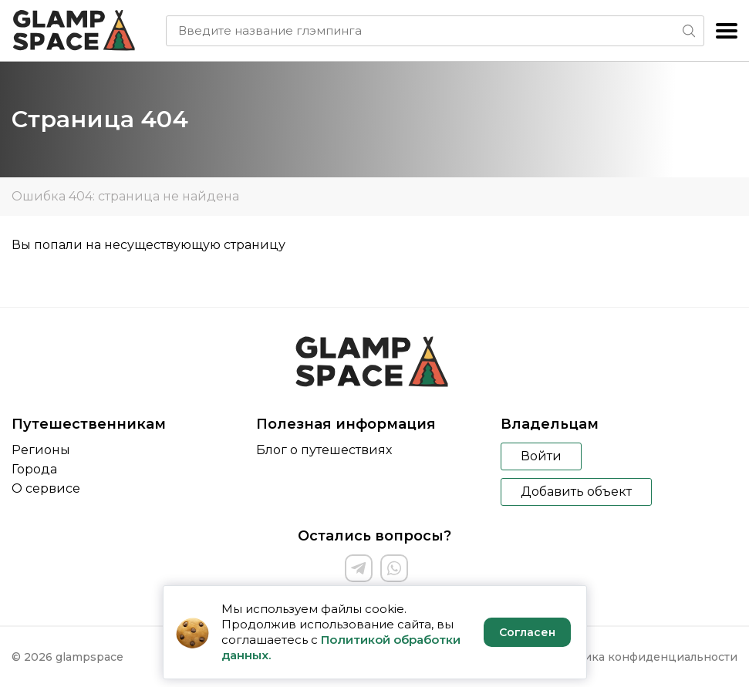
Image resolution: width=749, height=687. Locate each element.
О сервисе (46, 488)
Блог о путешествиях (324, 450)
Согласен (527, 632)
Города (34, 469)
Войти (541, 456)
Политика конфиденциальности (642, 657)
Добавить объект (576, 491)
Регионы (41, 450)
